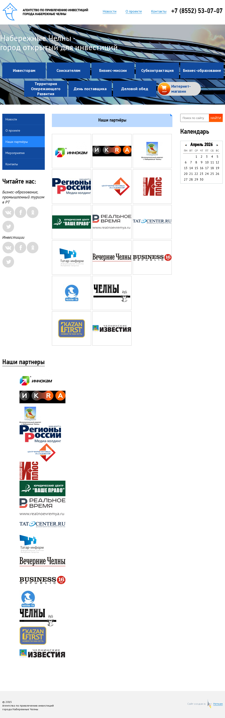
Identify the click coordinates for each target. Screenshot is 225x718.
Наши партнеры (23, 362)
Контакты (158, 11)
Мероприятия (15, 153)
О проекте (134, 11)
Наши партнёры (17, 142)
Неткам (218, 704)
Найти (216, 118)
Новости (109, 11)
